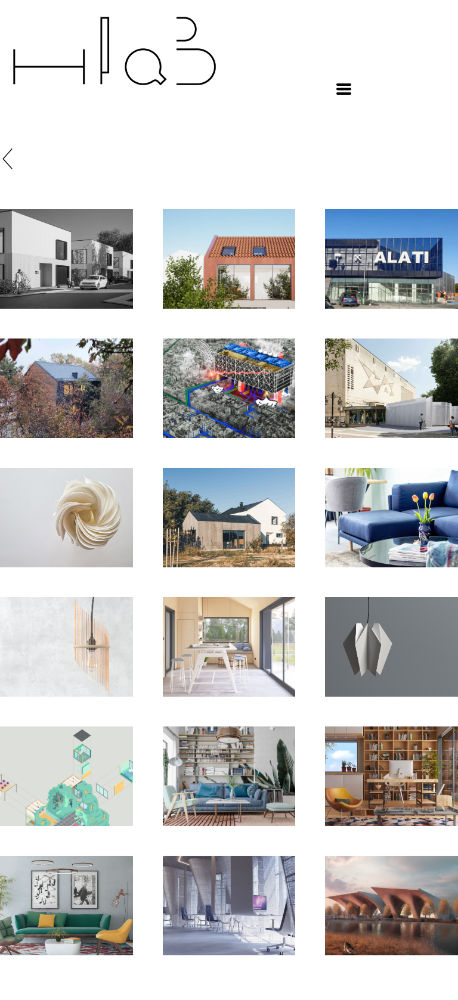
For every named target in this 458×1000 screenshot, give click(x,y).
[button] (343, 89)
